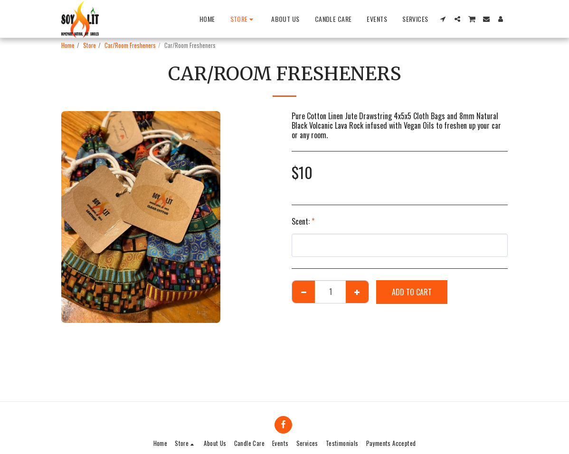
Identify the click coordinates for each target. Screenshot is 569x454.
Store (89, 45)
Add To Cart (412, 292)
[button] (443, 19)
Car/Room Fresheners (130, 45)
